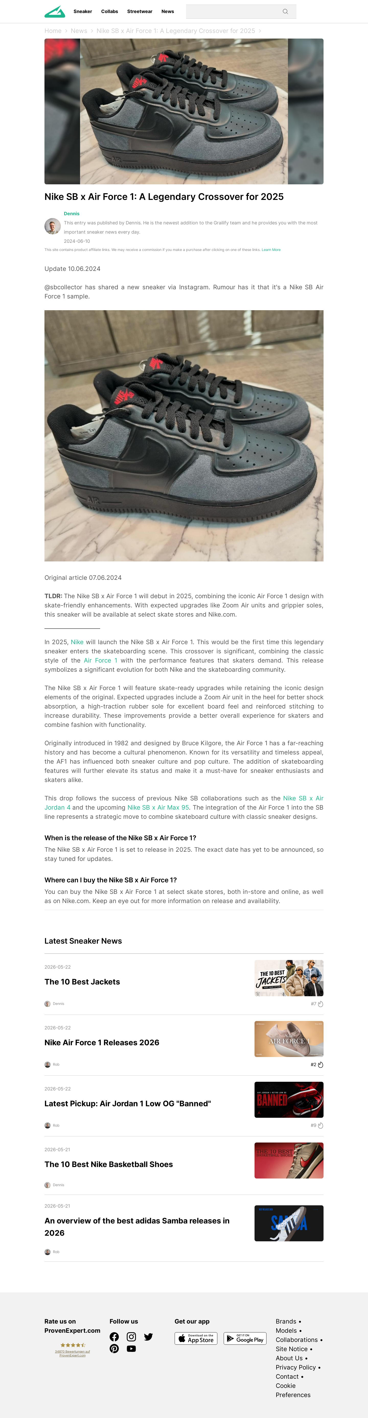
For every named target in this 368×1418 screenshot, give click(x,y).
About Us (289, 1358)
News (168, 11)
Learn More (271, 249)
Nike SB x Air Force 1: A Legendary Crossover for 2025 (176, 30)
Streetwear (139, 11)
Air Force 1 (100, 660)
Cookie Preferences (293, 1390)
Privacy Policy (296, 1367)
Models (286, 1330)
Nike (77, 642)
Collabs (109, 11)
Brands (286, 1321)
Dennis (71, 213)
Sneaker (83, 11)
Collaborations (297, 1339)
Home (53, 30)
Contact (287, 1376)
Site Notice (292, 1349)
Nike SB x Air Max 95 (158, 807)
